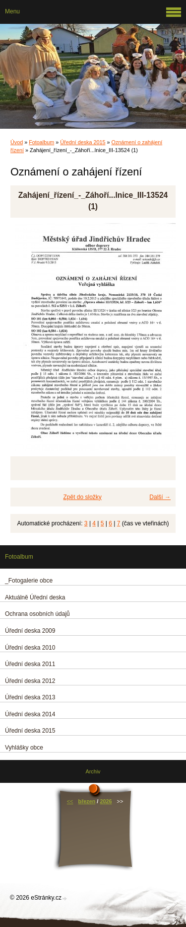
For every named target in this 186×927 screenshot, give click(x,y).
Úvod (16, 142)
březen (87, 801)
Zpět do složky (82, 497)
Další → (160, 497)
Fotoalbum (41, 142)
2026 (106, 801)
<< (70, 801)
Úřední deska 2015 (82, 142)
